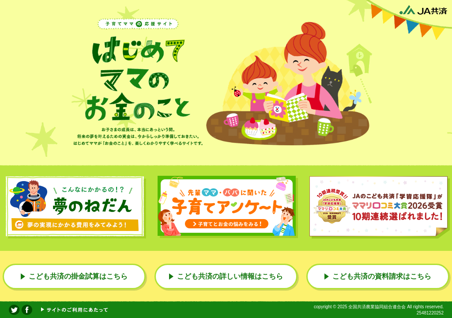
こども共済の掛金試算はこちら (78, 276)
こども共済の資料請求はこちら (381, 276)
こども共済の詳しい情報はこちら (230, 276)
